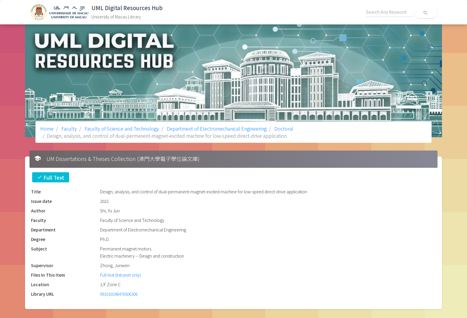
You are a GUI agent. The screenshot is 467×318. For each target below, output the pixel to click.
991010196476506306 (119, 294)
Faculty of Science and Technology (121, 128)
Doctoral (283, 128)
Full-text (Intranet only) (120, 275)
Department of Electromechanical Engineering (216, 128)
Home (47, 128)
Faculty (68, 128)
